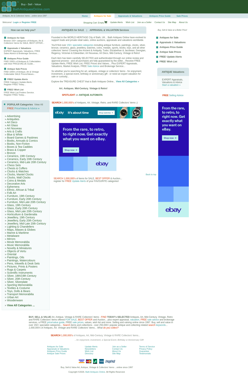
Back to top (151, 174)
